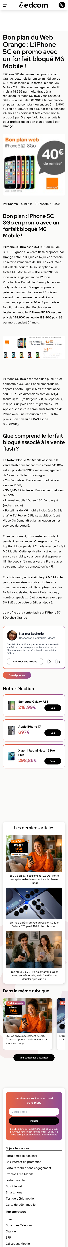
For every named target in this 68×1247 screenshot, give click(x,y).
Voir (52, 707)
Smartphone (14, 1192)
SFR (8, 1237)
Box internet (14, 1186)
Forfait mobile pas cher (21, 1156)
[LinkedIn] (58, 661)
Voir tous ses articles (25, 661)
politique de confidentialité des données (37, 1134)
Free (9, 1219)
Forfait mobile (15, 1180)
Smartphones (17, 675)
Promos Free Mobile (19, 1174)
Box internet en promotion (23, 1162)
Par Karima (10, 204)
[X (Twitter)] (50, 661)
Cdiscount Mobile (18, 1243)
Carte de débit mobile (21, 1204)
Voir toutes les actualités (34, 1057)
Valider (34, 1120)
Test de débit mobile (20, 1198)
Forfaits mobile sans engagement (28, 1168)
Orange (8, 257)
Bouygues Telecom (19, 1225)
